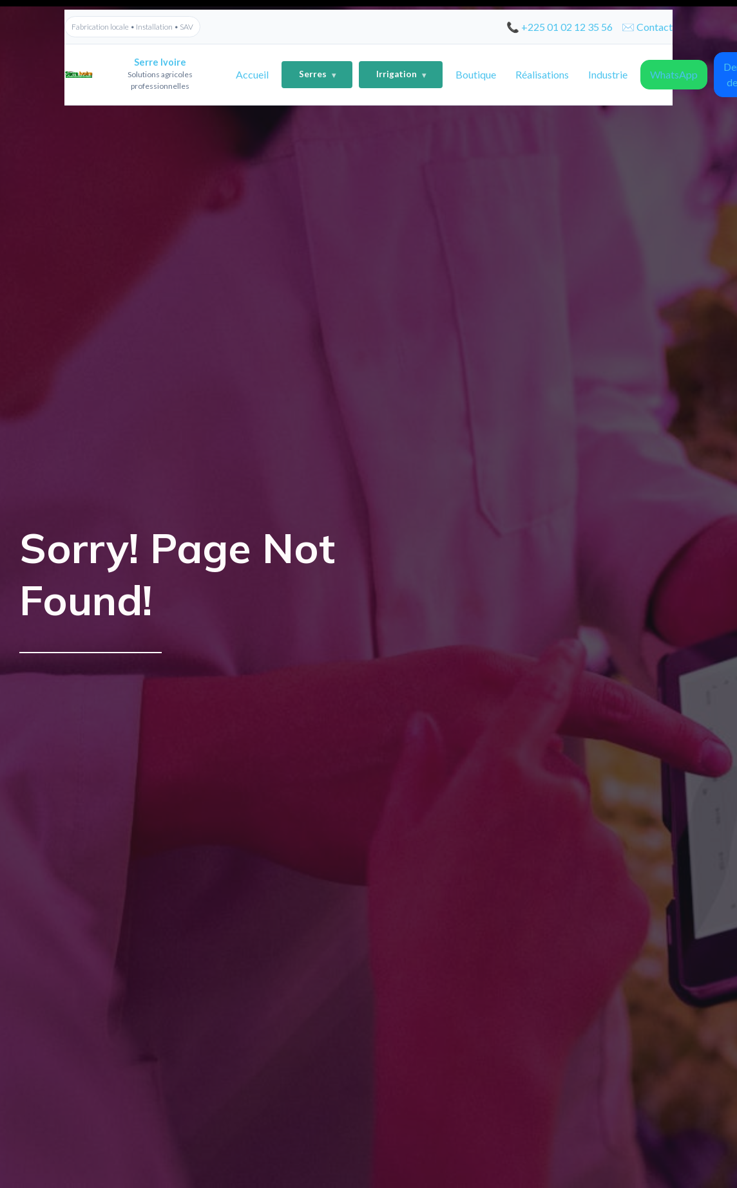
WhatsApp (674, 74)
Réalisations (542, 74)
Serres (317, 75)
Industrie (607, 74)
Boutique (475, 74)
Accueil (252, 74)
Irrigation (401, 75)
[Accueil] (141, 74)
